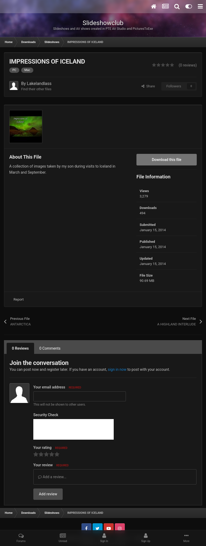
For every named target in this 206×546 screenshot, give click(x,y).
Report (18, 299)
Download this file (166, 160)
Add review (48, 494)
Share (148, 86)
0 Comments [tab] (50, 348)
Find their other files (36, 89)
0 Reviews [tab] (20, 348)
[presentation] (73, 429)
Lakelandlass (39, 83)
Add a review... (52, 477)
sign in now (117, 369)
